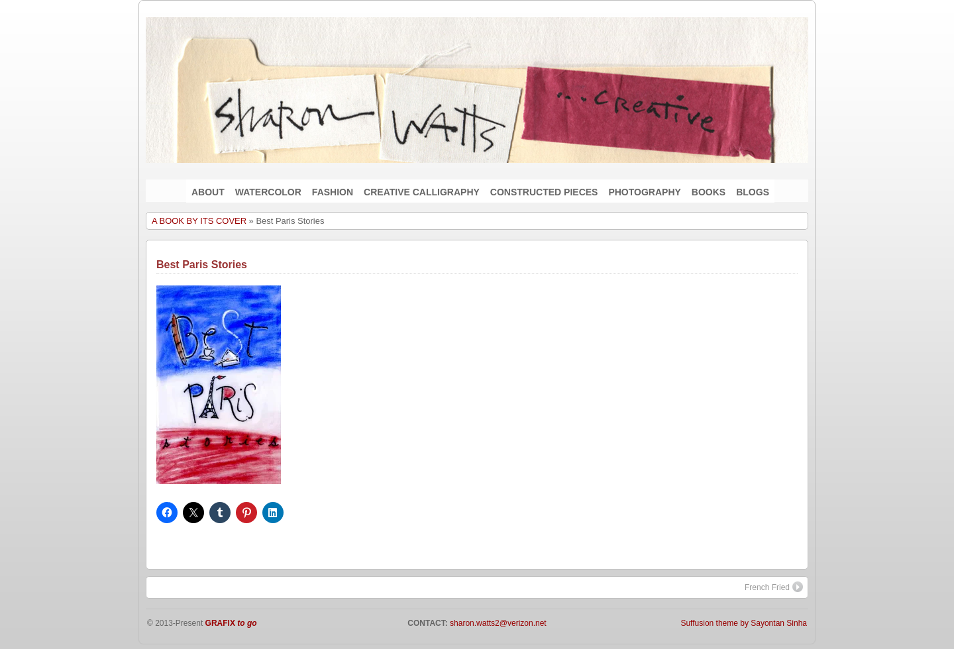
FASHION (332, 192)
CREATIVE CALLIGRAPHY (422, 192)
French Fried (774, 586)
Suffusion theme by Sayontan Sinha (743, 623)
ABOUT (208, 192)
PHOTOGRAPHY (644, 192)
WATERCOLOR (268, 192)
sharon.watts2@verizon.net (497, 623)
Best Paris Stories (201, 264)
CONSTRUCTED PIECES (544, 192)
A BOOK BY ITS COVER (199, 221)
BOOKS (708, 192)
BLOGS (752, 192)
